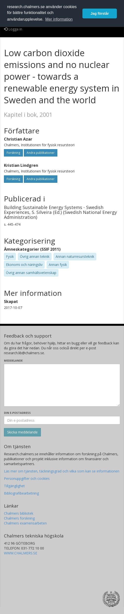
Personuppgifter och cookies (27, 478)
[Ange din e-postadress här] (62, 420)
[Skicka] (22, 432)
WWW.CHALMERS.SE (20, 553)
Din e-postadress (17, 413)
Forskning (13, 153)
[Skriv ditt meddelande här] (62, 385)
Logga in (13, 29)
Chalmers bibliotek (18, 513)
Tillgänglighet (14, 485)
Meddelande (13, 360)
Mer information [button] (59, 19)
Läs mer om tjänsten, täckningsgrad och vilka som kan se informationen (61, 471)
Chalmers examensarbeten (25, 523)
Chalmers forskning (19, 518)
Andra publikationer (41, 153)
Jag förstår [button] (100, 13)
